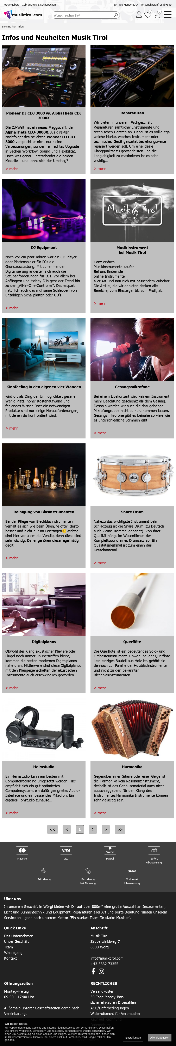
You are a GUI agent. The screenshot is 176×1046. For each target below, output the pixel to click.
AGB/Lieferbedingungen (109, 1007)
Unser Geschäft (16, 941)
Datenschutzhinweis (20, 1037)
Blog (21, 26)
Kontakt (10, 958)
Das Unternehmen (18, 935)
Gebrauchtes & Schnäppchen (39, 4)
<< (52, 829)
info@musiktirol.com (107, 958)
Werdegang (13, 952)
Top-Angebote (11, 4)
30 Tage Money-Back (126, 4)
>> (120, 829)
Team (8, 947)
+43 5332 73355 (104, 963)
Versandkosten (102, 991)
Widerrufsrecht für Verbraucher (115, 1013)
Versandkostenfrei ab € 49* (156, 4)
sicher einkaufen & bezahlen (113, 1002)
